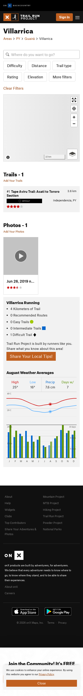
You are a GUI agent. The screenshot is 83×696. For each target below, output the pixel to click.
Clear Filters (13, 88)
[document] (41, 677)
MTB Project (51, 503)
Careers (10, 593)
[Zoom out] (74, 123)
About (8, 496)
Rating (12, 77)
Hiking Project (52, 509)
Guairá (30, 38)
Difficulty (14, 65)
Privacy (62, 622)
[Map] (41, 127)
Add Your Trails (12, 180)
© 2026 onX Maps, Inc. (30, 622)
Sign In (64, 17)
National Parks (52, 529)
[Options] (72, 154)
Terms (50, 622)
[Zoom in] (74, 117)
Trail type (63, 65)
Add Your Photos (13, 231)
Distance (39, 65)
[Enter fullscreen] (74, 100)
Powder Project (52, 522)
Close (41, 683)
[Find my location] (74, 108)
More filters (62, 77)
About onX (11, 586)
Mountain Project (53, 496)
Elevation (35, 77)
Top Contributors (15, 522)
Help (8, 503)
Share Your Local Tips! (31, 356)
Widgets (10, 509)
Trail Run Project (53, 516)
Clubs (8, 516)
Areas (7, 38)
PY (18, 38)
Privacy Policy (46, 674)
